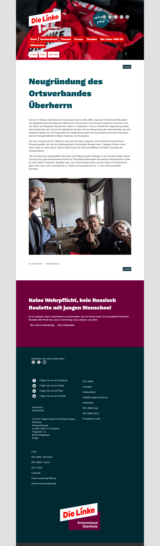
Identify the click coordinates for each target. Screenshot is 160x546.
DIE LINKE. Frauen (40, 462)
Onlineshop (88, 403)
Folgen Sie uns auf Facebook (53, 380)
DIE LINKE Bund (91, 413)
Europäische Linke (91, 419)
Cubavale (36, 473)
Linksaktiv (87, 387)
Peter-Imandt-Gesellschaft (43, 483)
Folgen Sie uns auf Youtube (53, 396)
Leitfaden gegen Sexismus (95, 397)
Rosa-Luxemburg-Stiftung (43, 478)
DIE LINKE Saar (90, 408)
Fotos (42, 54)
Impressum (37, 407)
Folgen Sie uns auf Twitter (52, 385)
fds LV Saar (36, 467)
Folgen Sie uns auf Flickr (51, 391)
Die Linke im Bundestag (41, 325)
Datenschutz (38, 410)
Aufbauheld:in (89, 392)
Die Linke (53, 54)
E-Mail (33, 54)
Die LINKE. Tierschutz (41, 457)
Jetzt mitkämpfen (65, 325)
